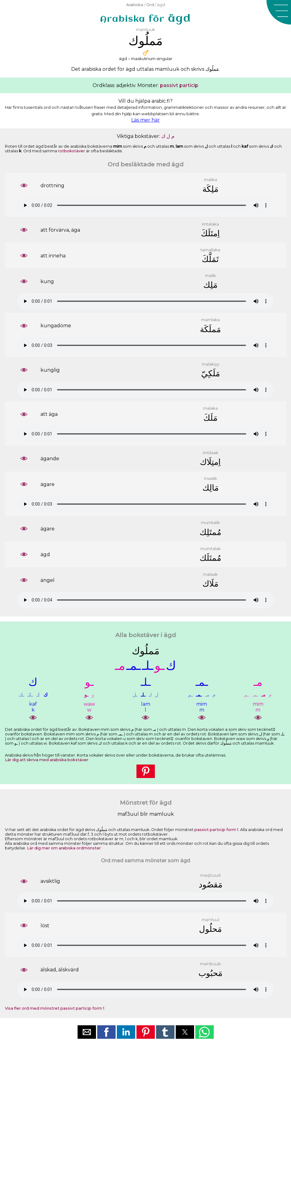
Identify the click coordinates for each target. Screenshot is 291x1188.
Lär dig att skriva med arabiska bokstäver (46, 759)
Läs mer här (145, 120)
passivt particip (179, 85)
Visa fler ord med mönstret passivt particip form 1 (54, 1008)
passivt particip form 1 (216, 829)
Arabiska (134, 4)
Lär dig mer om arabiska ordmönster (64, 848)
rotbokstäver (71, 151)
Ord (150, 4)
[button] (278, 12)
